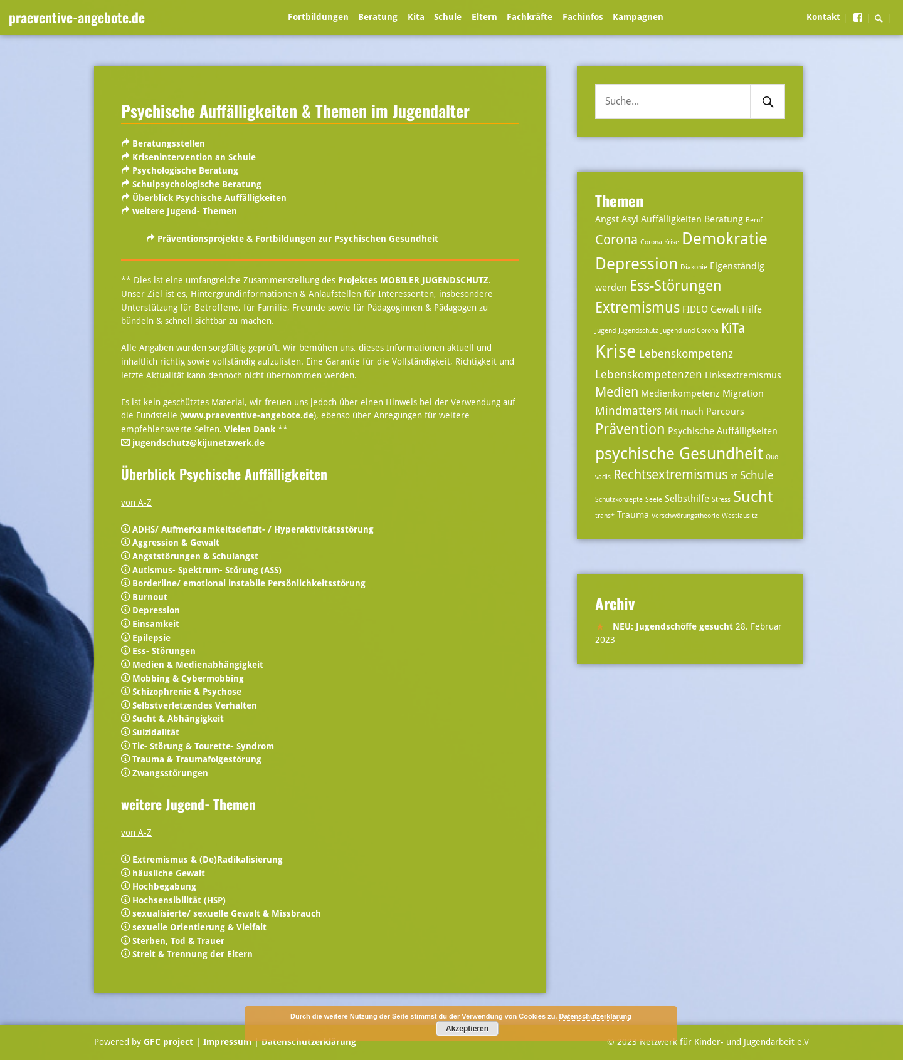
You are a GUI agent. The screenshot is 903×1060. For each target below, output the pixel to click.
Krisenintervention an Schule (194, 157)
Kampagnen (638, 17)
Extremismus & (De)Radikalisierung (207, 860)
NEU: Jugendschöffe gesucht (673, 626)
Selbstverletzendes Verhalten (194, 705)
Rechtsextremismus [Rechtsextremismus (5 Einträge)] (670, 474)
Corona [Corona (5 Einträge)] (616, 239)
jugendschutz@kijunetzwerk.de (198, 443)
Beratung (378, 17)
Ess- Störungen (164, 651)
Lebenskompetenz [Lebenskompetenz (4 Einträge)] (686, 353)
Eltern (484, 17)
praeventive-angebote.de (77, 17)
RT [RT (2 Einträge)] (733, 477)
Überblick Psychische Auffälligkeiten (209, 198)
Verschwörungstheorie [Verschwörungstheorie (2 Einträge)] (685, 516)
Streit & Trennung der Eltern (192, 954)
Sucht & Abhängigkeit (178, 719)
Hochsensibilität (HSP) (179, 900)
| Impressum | (227, 1042)
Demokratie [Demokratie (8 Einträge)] (725, 238)
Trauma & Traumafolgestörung (196, 759)
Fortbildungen (318, 17)
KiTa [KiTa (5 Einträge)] (733, 328)
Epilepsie (151, 638)
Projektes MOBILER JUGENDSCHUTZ (413, 280)
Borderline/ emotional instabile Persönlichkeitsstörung (249, 583)
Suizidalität (155, 732)
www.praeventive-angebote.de (248, 415)
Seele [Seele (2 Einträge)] (653, 500)
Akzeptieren (467, 1028)
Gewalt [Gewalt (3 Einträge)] (724, 309)
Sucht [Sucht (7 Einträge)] (753, 496)
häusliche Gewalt (168, 873)
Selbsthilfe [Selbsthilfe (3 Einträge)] (687, 498)
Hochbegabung (164, 886)
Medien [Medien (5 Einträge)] (616, 392)
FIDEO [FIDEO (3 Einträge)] (695, 309)
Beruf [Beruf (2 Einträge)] (754, 220)
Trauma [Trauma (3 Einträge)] (633, 515)
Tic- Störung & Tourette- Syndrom (203, 746)
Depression (156, 610)
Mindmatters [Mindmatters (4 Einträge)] (628, 410)
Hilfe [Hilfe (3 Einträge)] (752, 309)
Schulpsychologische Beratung (196, 184)
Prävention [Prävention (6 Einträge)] (630, 429)
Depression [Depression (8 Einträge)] (636, 263)
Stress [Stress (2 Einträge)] (721, 500)
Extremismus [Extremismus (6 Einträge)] (637, 307)
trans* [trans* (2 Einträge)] (605, 516)
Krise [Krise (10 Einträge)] (615, 351)
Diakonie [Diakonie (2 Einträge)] (693, 267)
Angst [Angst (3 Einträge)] (607, 219)
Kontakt (823, 17)
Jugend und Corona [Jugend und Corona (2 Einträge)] (690, 330)
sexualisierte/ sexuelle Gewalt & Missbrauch (226, 913)
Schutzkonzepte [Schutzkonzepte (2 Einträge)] (619, 500)
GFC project (168, 1042)
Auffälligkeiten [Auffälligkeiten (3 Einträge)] (671, 219)
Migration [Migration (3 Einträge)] (743, 393)
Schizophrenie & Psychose (186, 692)
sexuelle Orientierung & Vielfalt (199, 927)
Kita (416, 17)
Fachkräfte (529, 17)
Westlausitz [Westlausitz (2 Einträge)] (740, 516)
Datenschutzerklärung (307, 1042)
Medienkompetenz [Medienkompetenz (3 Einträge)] (680, 393)
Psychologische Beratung (185, 170)
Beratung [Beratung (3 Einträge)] (723, 219)
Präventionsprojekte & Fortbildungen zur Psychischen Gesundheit (297, 239)
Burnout (149, 597)
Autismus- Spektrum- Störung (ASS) (207, 570)
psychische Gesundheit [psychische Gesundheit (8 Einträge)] (679, 453)
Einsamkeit (155, 624)
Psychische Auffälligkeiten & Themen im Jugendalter (295, 110)
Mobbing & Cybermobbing (188, 678)
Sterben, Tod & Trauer (177, 941)
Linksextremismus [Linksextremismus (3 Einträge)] (743, 375)
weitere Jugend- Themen (184, 211)
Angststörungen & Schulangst (195, 556)
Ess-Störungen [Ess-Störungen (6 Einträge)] (676, 286)
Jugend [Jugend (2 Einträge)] (605, 330)
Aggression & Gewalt (175, 543)
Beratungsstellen (168, 143)
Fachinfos (582, 17)
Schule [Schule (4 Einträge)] (757, 475)
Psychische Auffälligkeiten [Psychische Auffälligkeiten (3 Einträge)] (723, 431)
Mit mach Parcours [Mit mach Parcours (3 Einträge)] (704, 411)
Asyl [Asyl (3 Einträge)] (629, 219)
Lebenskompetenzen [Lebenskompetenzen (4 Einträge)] (648, 374)
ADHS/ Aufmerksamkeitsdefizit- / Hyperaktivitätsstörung (253, 529)
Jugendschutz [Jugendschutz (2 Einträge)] (638, 330)
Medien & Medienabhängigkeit (197, 665)
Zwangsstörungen (170, 773)
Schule (448, 17)
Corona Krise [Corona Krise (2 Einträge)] (659, 242)
